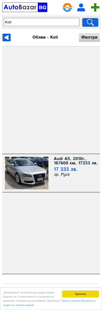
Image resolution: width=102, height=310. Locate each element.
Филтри (89, 37)
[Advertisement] (51, 100)
